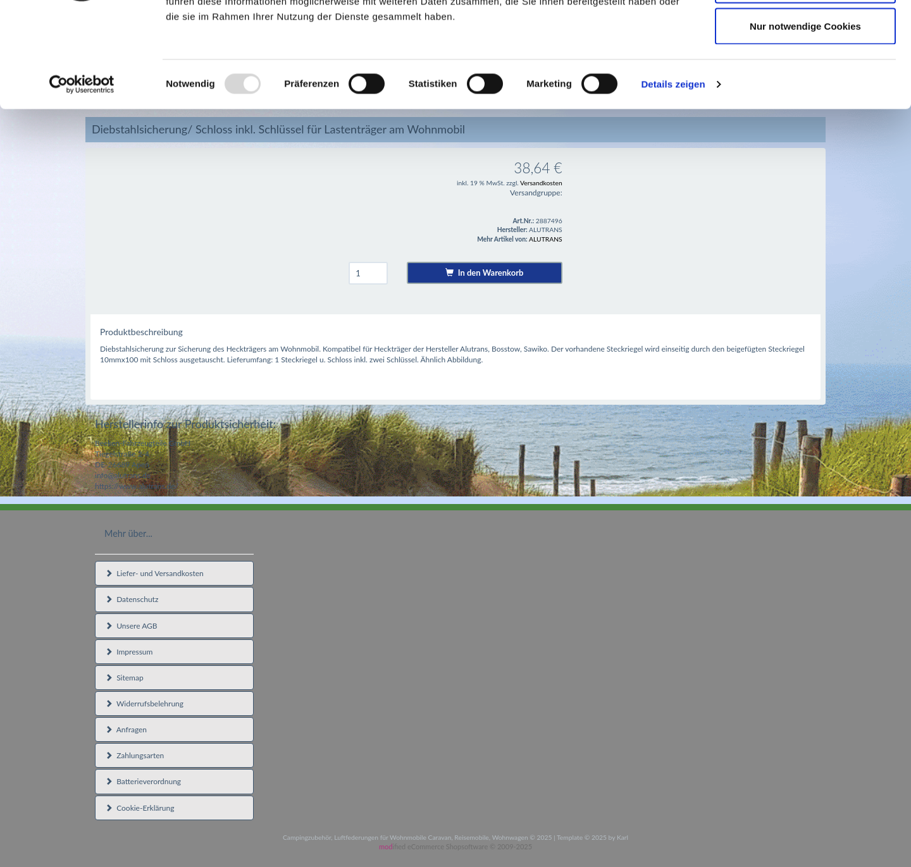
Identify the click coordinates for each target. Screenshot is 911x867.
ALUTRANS (545, 239)
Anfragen (126, 729)
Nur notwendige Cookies (805, 116)
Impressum (128, 651)
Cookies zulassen (805, 33)
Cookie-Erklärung (139, 808)
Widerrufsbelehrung (144, 703)
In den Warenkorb (484, 272)
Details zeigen (673, 174)
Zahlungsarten (134, 755)
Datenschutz (131, 599)
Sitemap (124, 677)
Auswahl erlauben (805, 75)
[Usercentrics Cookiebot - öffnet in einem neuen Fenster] (82, 174)
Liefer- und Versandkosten (154, 573)
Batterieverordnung (143, 781)
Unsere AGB (131, 625)
